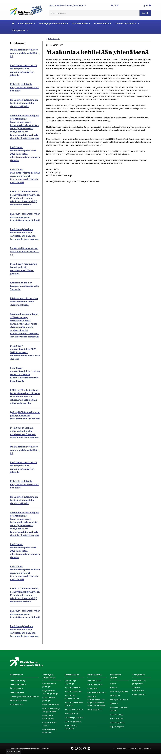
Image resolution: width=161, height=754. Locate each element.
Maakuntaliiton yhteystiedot (139, 682)
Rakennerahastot (95, 684)
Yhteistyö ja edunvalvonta (53, 23)
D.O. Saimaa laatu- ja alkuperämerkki (51, 710)
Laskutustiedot (139, 694)
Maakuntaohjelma (18, 684)
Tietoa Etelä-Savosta (127, 23)
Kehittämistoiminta (18, 700)
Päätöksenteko (81, 23)
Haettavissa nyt (94, 680)
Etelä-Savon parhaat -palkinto (119, 709)
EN (116, 5)
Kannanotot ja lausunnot (71, 727)
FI (112, 5)
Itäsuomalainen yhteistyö (49, 699)
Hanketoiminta (16, 704)
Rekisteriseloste (16, 749)
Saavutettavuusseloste (31, 749)
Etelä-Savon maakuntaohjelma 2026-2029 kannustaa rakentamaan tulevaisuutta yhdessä (25, 154)
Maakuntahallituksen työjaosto (74, 704)
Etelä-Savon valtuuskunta (48, 717)
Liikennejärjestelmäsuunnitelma (24, 696)
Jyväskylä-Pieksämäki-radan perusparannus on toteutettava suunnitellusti (25, 217)
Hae (145, 13)
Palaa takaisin (53, 39)
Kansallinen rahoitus (96, 692)
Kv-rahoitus (92, 688)
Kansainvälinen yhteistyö (49, 685)
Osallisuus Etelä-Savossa (49, 724)
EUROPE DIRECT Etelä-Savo (49, 731)
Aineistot (114, 703)
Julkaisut (113, 687)
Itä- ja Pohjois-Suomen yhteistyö (50, 692)
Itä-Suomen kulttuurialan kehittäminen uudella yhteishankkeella (24, 103)
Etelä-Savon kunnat (50, 704)
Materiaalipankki (94, 709)
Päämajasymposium (119, 699)
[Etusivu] (13, 23)
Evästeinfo (45, 749)
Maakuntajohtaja (117, 722)
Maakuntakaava (17, 692)
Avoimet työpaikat (73, 721)
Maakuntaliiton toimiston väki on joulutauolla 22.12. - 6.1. (24, 53)
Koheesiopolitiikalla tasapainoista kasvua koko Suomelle (24, 87)
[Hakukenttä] (94, 13)
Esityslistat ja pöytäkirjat (70, 682)
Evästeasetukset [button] (13, 751)
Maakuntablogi (116, 714)
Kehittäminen (26, 23)
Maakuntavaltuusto (73, 691)
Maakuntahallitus (72, 687)
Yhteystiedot (20, 30)
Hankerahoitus (102, 23)
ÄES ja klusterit (16, 688)
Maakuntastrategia (18, 680)
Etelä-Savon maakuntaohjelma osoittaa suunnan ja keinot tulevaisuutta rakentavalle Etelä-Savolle (25, 176)
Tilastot (113, 683)
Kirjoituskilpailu (117, 726)
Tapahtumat (115, 695)
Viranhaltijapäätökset (74, 717)
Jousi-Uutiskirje (117, 718)
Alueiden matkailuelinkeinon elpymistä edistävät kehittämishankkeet (96, 701)
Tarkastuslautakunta (74, 709)
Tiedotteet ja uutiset (119, 691)
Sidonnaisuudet (72, 713)
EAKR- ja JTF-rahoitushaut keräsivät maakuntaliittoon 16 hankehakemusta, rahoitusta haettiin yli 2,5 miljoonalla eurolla (25, 198)
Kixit (147, 748)
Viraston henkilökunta (138, 689)
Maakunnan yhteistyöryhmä (72, 697)
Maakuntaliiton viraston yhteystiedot (67, 5)
